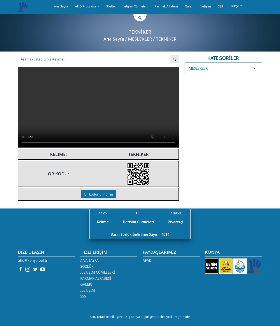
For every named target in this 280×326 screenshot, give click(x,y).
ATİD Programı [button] (86, 6)
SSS (220, 6)
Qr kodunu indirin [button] (98, 194)
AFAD (147, 260)
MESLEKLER (198, 68)
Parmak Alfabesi (166, 6)
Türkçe (234, 6)
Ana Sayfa (61, 6)
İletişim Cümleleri (135, 6)
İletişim (205, 6)
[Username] (94, 59)
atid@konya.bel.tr (32, 260)
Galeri (189, 6)
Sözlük (111, 6)
